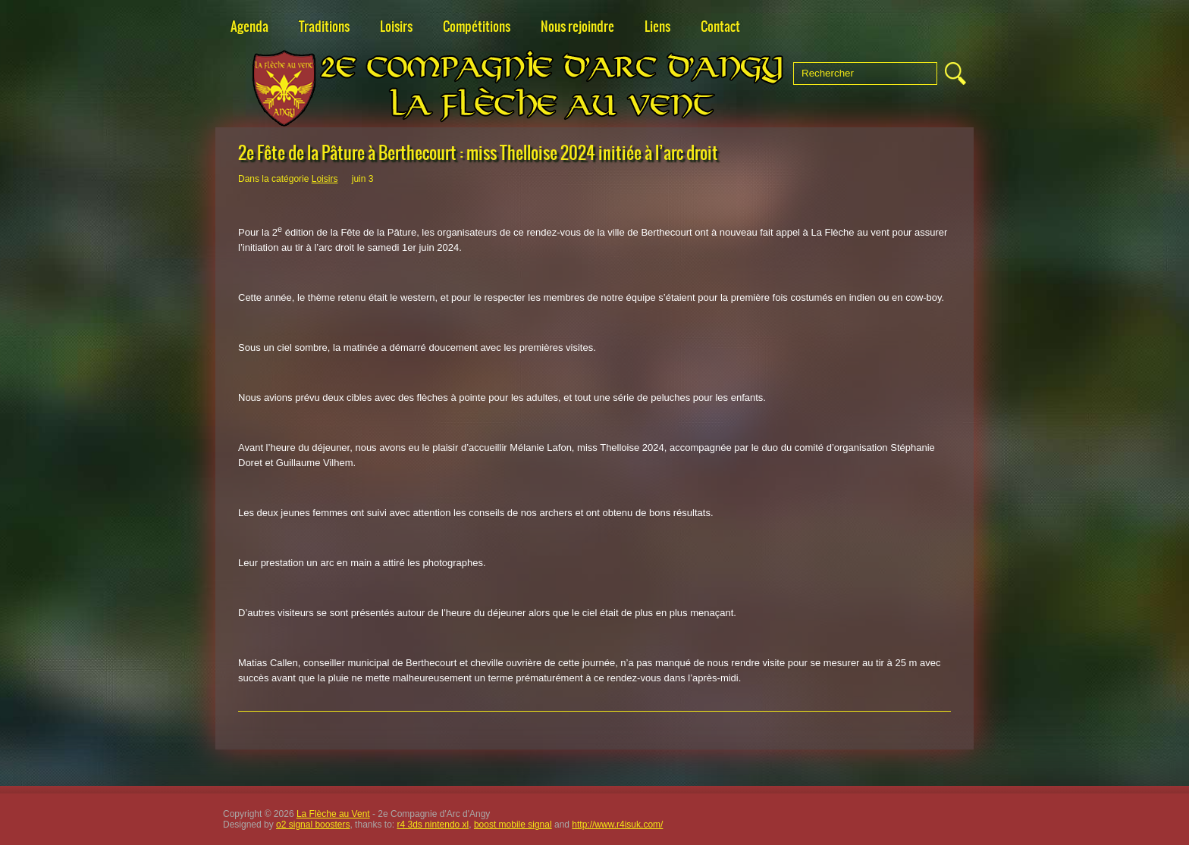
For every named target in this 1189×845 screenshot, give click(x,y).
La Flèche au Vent (333, 814)
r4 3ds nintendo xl (433, 824)
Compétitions (476, 26)
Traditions (324, 26)
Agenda (249, 26)
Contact (720, 26)
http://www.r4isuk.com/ (617, 824)
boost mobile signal (513, 824)
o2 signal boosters (313, 824)
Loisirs (396, 26)
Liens (657, 26)
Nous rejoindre (577, 26)
